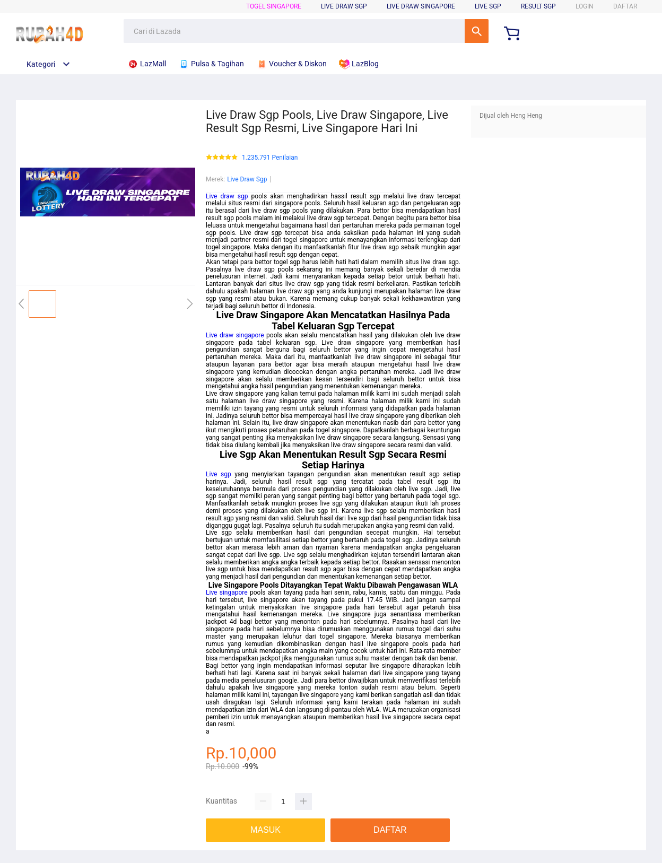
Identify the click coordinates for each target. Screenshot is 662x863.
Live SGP (488, 6)
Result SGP (538, 6)
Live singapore (227, 592)
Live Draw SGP (344, 6)
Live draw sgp (227, 196)
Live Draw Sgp (247, 179)
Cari (477, 31)
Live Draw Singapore (421, 6)
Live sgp (218, 474)
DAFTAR (625, 6)
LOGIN (585, 6)
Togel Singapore (273, 6)
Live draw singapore (235, 335)
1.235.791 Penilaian (270, 157)
